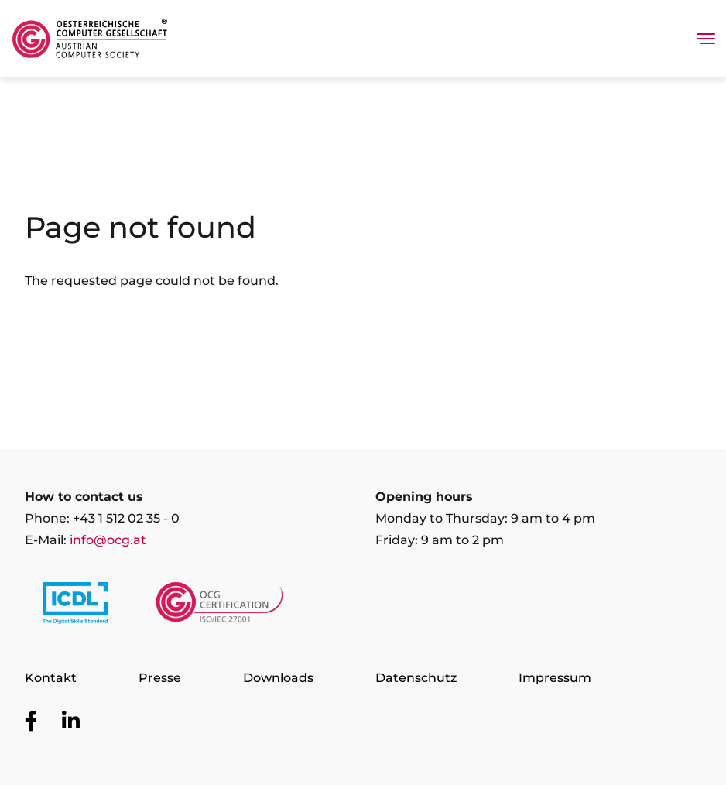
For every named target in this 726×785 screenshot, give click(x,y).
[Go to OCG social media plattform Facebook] (31, 721)
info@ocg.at (108, 540)
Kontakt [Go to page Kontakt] (51, 677)
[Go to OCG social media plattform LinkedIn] (71, 721)
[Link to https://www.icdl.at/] (75, 606)
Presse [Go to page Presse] (160, 677)
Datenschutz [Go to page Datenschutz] (416, 677)
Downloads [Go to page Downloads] (278, 677)
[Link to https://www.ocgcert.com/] (219, 606)
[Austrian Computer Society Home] (89, 38)
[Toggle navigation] (706, 39)
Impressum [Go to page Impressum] (555, 677)
